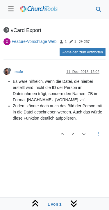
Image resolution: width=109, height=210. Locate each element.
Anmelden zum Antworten (82, 52)
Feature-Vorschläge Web (34, 41)
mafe (19, 72)
